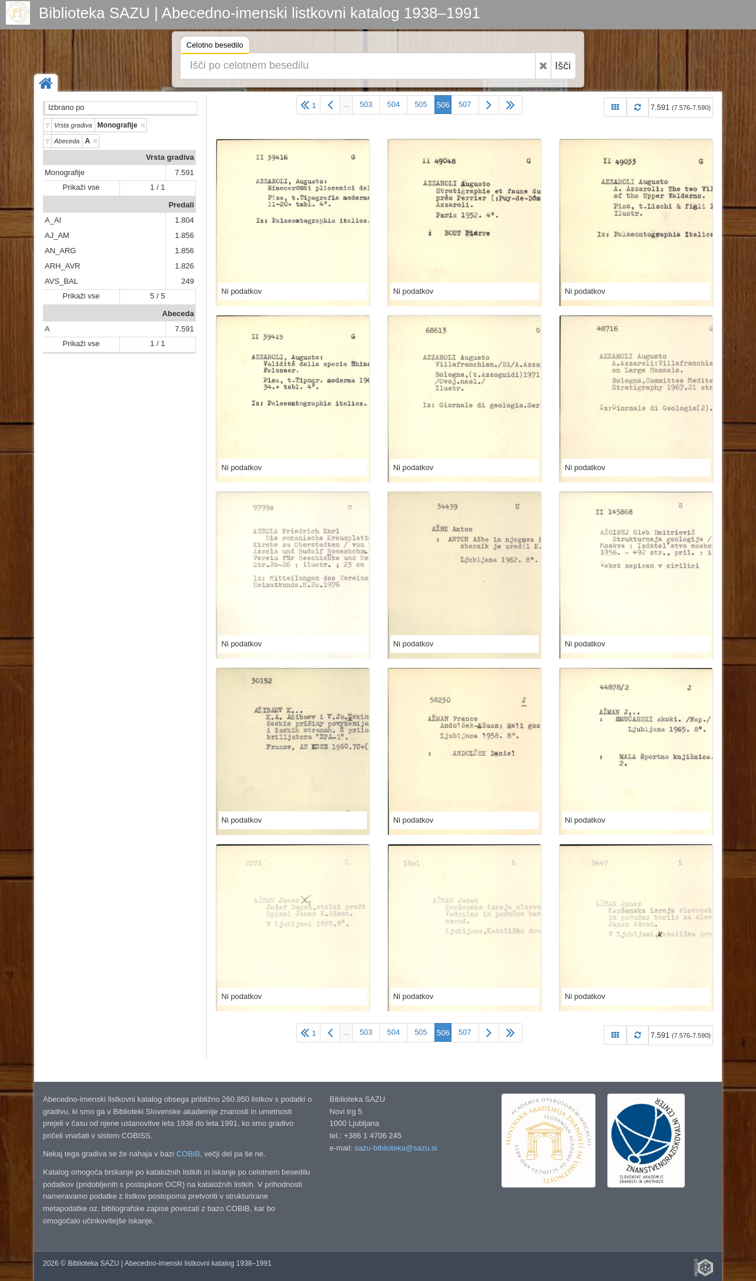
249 (187, 281)
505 (420, 104)
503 (366, 104)
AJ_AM (57, 235)
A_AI (53, 220)
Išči (563, 66)
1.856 (184, 235)
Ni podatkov (242, 291)
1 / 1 (157, 187)
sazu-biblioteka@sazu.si (395, 1147)
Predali (181, 204)
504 (393, 104)
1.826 (184, 265)
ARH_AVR (62, 265)
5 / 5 (157, 295)
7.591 (184, 172)
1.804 (184, 220)
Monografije (65, 172)
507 (465, 104)
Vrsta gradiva (170, 157)
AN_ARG (60, 250)
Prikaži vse (81, 187)
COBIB (188, 1153)
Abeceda (178, 313)
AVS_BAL (61, 281)
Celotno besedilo (214, 47)
